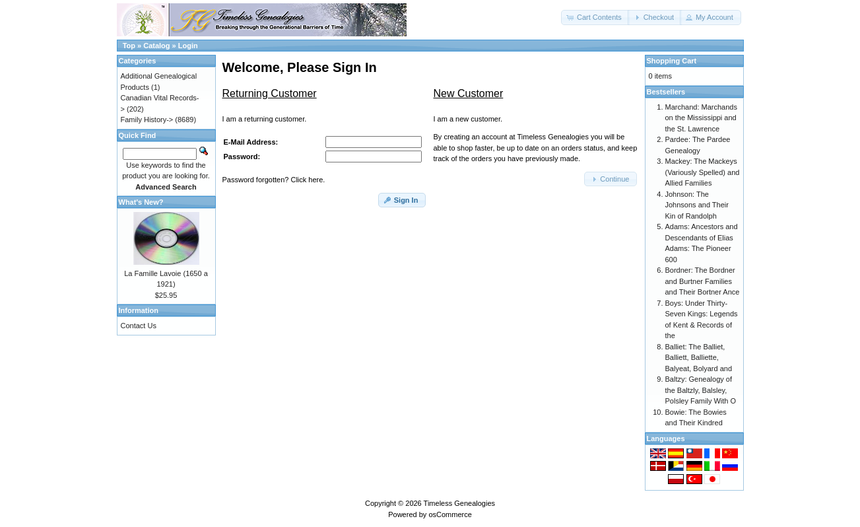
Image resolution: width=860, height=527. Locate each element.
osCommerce (449, 514)
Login (188, 46)
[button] (595, 17)
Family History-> (147, 119)
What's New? (141, 202)
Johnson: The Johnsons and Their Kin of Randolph (697, 205)
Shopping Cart (672, 61)
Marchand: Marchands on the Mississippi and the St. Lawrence (701, 118)
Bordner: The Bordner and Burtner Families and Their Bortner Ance (702, 281)
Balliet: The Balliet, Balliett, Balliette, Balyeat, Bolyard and (699, 357)
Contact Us (138, 326)
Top (129, 46)
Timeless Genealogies (459, 503)
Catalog (156, 46)
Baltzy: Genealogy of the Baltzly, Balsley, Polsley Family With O (701, 390)
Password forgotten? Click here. (273, 180)
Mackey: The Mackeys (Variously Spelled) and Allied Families (702, 172)
